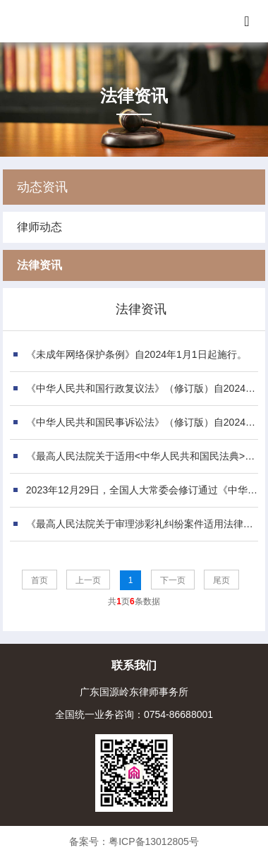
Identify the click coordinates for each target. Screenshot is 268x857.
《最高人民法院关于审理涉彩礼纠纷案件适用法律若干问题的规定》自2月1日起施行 (144, 523)
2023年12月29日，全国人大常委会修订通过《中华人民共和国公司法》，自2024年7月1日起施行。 (144, 490)
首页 (39, 580)
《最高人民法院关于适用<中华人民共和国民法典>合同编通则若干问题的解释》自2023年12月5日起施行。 (144, 456)
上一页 (88, 580)
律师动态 (39, 227)
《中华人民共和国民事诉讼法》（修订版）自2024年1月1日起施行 (144, 422)
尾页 (221, 580)
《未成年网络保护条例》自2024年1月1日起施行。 (136, 354)
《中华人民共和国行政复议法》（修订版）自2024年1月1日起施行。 (144, 388)
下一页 (172, 580)
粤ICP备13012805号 (154, 841)
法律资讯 (39, 265)
